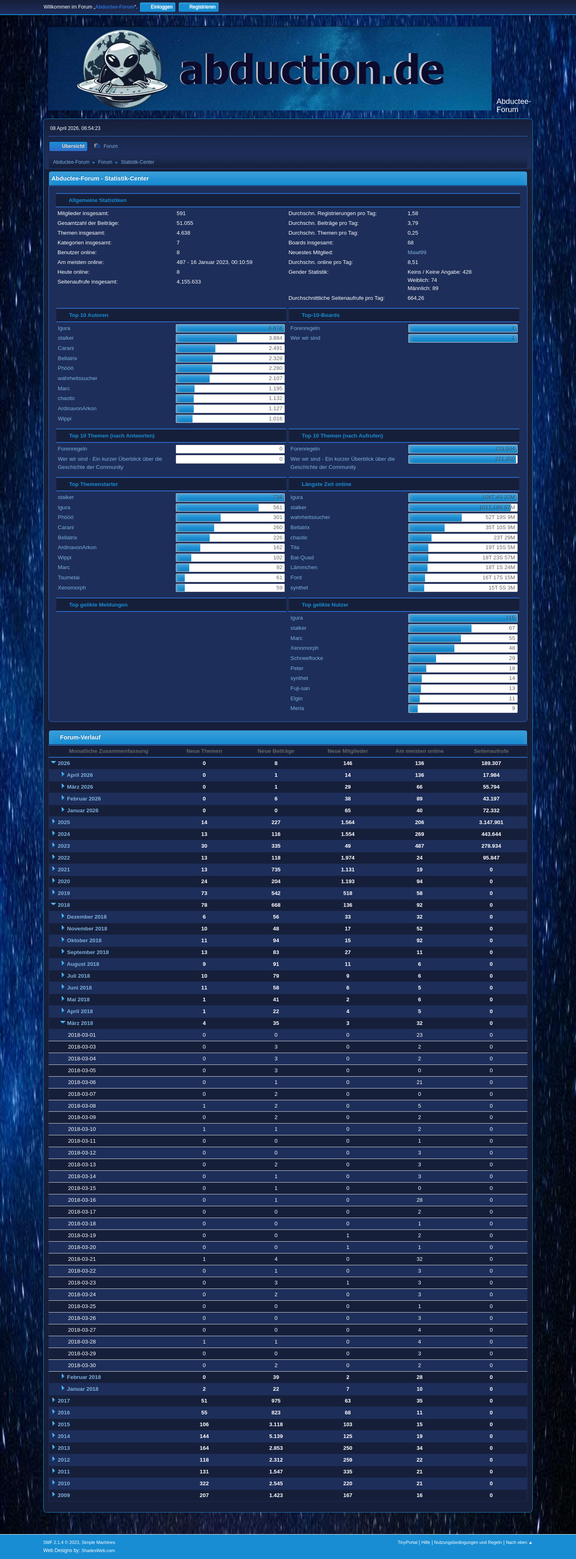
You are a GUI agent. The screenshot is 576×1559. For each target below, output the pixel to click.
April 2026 (80, 775)
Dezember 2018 (86, 917)
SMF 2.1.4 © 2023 (61, 1542)
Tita (294, 547)
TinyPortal (407, 1542)
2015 (64, 1424)
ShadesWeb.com (98, 1550)
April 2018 (80, 1011)
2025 (64, 822)
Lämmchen (303, 567)
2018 (64, 905)
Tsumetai (69, 577)
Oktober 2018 (84, 940)
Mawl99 (417, 252)
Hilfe (425, 1542)
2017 (64, 1401)
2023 (64, 846)
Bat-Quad (302, 557)
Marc (64, 388)
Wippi (64, 419)
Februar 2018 (84, 1377)
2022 (64, 858)
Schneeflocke (306, 658)
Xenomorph (72, 588)
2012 (64, 1460)
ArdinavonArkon (77, 408)
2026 (64, 763)
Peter (297, 668)
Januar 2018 (82, 1389)
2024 (64, 834)
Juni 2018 (79, 988)
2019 (64, 893)
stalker (66, 338)
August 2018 (83, 964)
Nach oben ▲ (519, 1542)
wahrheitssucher (77, 378)
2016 (64, 1412)
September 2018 (88, 952)
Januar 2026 (82, 810)
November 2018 (87, 929)
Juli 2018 (78, 976)
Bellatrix (67, 358)
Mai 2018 (78, 999)
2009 (64, 1495)
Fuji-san (300, 688)
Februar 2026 (84, 799)
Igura (64, 328)
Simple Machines (98, 1542)
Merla (297, 708)
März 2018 (80, 1023)
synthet (299, 588)
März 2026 (80, 787)
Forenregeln (305, 328)
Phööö (66, 368)
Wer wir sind (305, 338)
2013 (64, 1448)
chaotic (66, 398)
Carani (66, 348)
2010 (64, 1483)
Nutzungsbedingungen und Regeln (468, 1542)
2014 (64, 1436)
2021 (64, 869)
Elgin (296, 698)
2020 (64, 881)
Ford (295, 577)
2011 (64, 1472)
